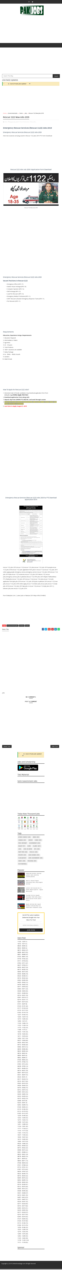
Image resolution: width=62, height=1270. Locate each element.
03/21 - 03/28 (21, 994)
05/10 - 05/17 (21, 1082)
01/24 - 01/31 (21, 1007)
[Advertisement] (31, 29)
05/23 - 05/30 (21, 977)
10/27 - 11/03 (21, 1136)
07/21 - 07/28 (21, 1166)
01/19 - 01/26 (21, 1110)
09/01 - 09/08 (21, 1153)
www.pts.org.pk (8, 394)
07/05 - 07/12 (21, 1065)
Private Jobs (22, 856)
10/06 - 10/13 (21, 1142)
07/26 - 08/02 (21, 1061)
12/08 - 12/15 (21, 1123)
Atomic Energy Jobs (24, 838)
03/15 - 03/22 (21, 1099)
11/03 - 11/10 (21, 1134)
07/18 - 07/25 (21, 960)
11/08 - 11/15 (21, 1030)
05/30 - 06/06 (21, 975)
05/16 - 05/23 (21, 979)
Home (4, 113)
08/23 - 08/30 (21, 1052)
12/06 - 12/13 (21, 1022)
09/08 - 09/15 (21, 1151)
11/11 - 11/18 (21, 1243)
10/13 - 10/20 (21, 1140)
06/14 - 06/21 (21, 1071)
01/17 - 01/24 (21, 1009)
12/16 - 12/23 (21, 1232)
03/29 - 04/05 (21, 1095)
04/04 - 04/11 (21, 990)
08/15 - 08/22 (21, 951)
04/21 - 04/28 (21, 1194)
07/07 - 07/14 (21, 1170)
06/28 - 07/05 (21, 1067)
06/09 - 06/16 (21, 1179)
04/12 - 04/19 (21, 1091)
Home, (31, 121)
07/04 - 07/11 (21, 964)
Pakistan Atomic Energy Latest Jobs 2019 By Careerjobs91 (33, 876)
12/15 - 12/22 (21, 1121)
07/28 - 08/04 (21, 1164)
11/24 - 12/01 (21, 1127)
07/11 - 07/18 (21, 962)
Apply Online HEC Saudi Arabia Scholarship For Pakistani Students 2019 (34, 907)
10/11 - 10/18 (21, 1037)
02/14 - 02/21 (21, 1000)
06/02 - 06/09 (21, 1181)
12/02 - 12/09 (21, 1237)
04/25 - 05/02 (21, 983)
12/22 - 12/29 (21, 1119)
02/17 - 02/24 (21, 1213)
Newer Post (6, 746)
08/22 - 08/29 (21, 949)
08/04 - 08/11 (21, 1162)
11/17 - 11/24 (21, 1129)
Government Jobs (13, 113)
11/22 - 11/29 (21, 1026)
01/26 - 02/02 (21, 1108)
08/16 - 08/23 (21, 1054)
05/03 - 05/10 (21, 1084)
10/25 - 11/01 (21, 1033)
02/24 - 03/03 (21, 1211)
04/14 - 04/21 (21, 1196)
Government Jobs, (24, 121)
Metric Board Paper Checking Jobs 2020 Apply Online (34, 883)
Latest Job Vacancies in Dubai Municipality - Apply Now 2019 (34, 890)
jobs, (34, 121)
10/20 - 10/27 (21, 1138)
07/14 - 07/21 (21, 1168)
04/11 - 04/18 (21, 987)
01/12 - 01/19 (21, 1112)
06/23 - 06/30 (21, 1174)
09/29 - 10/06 (21, 1144)
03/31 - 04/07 (21, 1200)
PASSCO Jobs (34, 853)
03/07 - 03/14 (21, 998)
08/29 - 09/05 (21, 947)
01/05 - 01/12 (21, 1114)
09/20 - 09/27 (21, 1043)
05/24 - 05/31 (21, 1078)
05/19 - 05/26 (21, 1185)
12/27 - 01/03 (21, 1015)
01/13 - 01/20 (21, 1224)
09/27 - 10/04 (21, 1041)
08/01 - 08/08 (21, 955)
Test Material (22, 865)
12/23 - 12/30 (21, 1230)
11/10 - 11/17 (21, 1131)
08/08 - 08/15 (21, 953)
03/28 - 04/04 (21, 992)
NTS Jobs (37, 850)
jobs (26, 113)
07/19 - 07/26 (21, 1063)
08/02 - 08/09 (21, 1058)
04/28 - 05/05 (21, 1192)
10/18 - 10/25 (21, 1035)
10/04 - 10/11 (21, 1039)
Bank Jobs (36, 838)
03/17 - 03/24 (21, 1205)
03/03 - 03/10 (21, 1209)
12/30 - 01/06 (21, 1228)
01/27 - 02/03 (21, 1220)
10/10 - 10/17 (21, 945)
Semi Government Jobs (35, 859)
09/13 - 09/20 (21, 1046)
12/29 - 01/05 (21, 1116)
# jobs (27, 625)
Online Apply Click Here (20, 394)
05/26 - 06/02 (21, 1183)
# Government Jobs (12, 625)
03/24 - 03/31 (21, 1202)
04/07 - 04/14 (21, 1198)
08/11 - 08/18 (21, 1159)
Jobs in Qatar (28, 850)
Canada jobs (22, 841)
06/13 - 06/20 (21, 970)
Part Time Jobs (22, 853)
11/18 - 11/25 (21, 1241)
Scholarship (22, 859)
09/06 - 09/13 (21, 1048)
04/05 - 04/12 (21, 1093)
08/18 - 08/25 (21, 1157)
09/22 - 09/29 (21, 1146)
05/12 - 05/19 (21, 1187)
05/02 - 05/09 (21, 981)
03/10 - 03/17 (21, 1207)
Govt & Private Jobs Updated (18, 84)
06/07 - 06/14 (21, 1073)
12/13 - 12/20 (21, 1020)
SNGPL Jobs (21, 862)
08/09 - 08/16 (21, 1056)
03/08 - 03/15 (21, 1101)
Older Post (55, 746)
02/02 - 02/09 (21, 1106)
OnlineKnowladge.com (18, 1264)
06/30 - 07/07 (21, 1172)
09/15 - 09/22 (21, 1149)
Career (30, 841)
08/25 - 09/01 (21, 1155)
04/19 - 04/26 (21, 1089)
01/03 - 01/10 (21, 1013)
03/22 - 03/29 (21, 1097)
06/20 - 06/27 (21, 968)
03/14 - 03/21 (21, 996)
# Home (22, 625)
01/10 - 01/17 (21, 1011)
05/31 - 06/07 (21, 1076)
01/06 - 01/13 (21, 1226)
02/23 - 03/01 (21, 1104)
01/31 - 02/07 (21, 1005)
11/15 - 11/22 (21, 1028)
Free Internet (22, 844)
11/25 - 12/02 (21, 1239)
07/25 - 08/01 (21, 957)
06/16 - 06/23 (21, 1177)
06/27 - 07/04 (21, 966)
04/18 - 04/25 (21, 985)
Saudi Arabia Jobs (34, 856)
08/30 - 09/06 (21, 1050)
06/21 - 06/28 (21, 1069)
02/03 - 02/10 (21, 1217)
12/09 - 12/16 (21, 1235)
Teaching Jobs (32, 862)
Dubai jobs (38, 841)
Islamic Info (37, 847)
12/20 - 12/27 (21, 1018)
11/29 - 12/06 (21, 1024)
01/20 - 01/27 (21, 1222)
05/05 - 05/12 (21, 1189)
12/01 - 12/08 (21, 1125)
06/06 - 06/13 (21, 972)
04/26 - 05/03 (21, 1086)
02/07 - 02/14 (21, 1003)
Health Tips (21, 847)
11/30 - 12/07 (21, 942)
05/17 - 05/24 (21, 1080)
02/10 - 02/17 (21, 1215)
